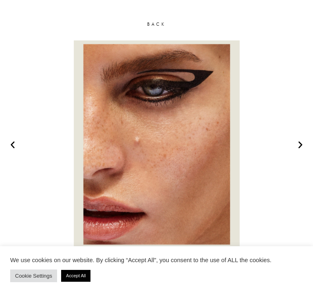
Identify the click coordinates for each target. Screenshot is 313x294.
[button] (12, 144)
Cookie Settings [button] (33, 276)
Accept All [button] (76, 275)
